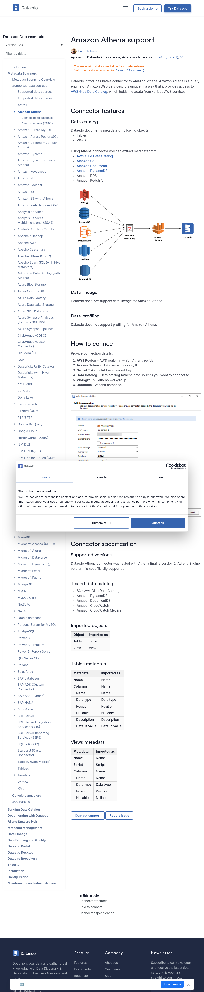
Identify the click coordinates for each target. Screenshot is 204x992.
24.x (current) (168, 57)
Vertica (23, 782)
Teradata (24, 775)
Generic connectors (26, 795)
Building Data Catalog (24, 809)
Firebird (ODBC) (29, 411)
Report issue (119, 815)
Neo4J (22, 611)
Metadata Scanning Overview (33, 79)
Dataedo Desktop (20, 852)
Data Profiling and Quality (27, 840)
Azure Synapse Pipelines (36, 329)
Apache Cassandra (31, 249)
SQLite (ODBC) (28, 744)
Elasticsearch (27, 404)
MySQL (23, 591)
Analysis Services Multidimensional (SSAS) (35, 220)
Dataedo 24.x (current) (129, 70)
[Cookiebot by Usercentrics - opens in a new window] (169, 466)
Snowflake (25, 709)
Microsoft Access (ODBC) (36, 544)
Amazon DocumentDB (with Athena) (38, 145)
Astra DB (24, 105)
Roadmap (81, 976)
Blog (108, 976)
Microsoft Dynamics (34, 564)
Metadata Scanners (22, 73)
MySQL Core (27, 598)
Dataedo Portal (19, 846)
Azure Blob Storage (32, 284)
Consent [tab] (44, 477)
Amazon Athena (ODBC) (37, 123)
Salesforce (25, 672)
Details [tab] (102, 477)
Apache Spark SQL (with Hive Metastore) (39, 264)
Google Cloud (27, 431)
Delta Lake (25, 397)
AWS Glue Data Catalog (89, 92)
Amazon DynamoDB (92, 171)
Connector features (94, 901)
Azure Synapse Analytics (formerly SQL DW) (36, 320)
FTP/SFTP (25, 417)
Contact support (87, 815)
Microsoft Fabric (29, 577)
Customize (101, 523)
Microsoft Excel (29, 571)
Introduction (17, 67)
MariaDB (24, 537)
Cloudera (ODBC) (30, 353)
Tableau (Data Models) (34, 762)
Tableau (23, 768)
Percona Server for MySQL (37, 625)
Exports (13, 865)
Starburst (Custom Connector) (31, 752)
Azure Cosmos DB (31, 291)
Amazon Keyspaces (32, 171)
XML (21, 789)
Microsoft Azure (29, 551)
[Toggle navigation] (125, 8)
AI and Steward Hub (22, 822)
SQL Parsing (21, 802)
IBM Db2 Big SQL (30, 451)
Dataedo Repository (22, 858)
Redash (23, 665)
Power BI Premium (31, 645)
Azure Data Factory (32, 298)
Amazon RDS (27, 178)
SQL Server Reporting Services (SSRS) (33, 735)
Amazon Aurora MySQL (35, 130)
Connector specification (97, 913)
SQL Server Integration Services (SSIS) (34, 724)
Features (80, 963)
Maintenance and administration (32, 883)
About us (111, 963)
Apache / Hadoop (30, 236)
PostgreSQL (26, 631)
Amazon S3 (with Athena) (36, 198)
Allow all (158, 523)
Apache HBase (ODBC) (34, 256)
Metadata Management (25, 828)
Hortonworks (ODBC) (33, 438)
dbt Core (24, 391)
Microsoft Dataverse (32, 557)
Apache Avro (27, 243)
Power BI (24, 638)
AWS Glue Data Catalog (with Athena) (39, 275)
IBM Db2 (24, 444)
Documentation (85, 969)
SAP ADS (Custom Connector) (31, 687)
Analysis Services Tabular (36, 229)
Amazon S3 (85, 161)
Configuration (18, 877)
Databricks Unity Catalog (36, 366)
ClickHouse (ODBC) (32, 335)
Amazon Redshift (30, 185)
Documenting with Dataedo (28, 815)
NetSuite (24, 604)
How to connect (91, 907)
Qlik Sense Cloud (30, 658)
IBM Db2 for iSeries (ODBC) (38, 458)
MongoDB (25, 584)
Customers (113, 969)
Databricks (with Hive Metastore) (33, 375)
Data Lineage (17, 834)
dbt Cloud (25, 384)
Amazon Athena (29, 112)
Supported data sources (29, 86)
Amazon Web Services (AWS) (39, 205)
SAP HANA (25, 702)
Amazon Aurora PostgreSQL (38, 136)
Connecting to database (37, 117)
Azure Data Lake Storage (36, 305)
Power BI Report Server (34, 651)
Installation (16, 871)
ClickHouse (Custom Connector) (32, 344)
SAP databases (29, 678)
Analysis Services (30, 212)
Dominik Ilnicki (84, 51)
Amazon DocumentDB (93, 166)
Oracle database (29, 618)
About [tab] (159, 477)
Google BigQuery (30, 424)
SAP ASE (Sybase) (31, 696)
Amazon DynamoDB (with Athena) (36, 162)
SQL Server (26, 716)
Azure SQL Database (33, 311)
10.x (183, 57)
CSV (21, 360)
